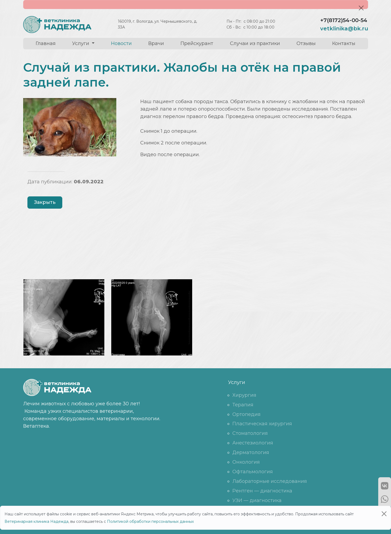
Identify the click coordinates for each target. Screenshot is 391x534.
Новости (121, 43)
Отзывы (306, 43)
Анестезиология (252, 443)
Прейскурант (196, 43)
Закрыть (45, 202)
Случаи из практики (255, 43)
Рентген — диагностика (262, 491)
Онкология (246, 462)
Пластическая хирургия (262, 424)
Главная (46, 43)
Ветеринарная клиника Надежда (36, 521)
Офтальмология (252, 472)
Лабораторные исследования (269, 481)
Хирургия (244, 395)
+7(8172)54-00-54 (343, 20)
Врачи (156, 43)
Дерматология (250, 452)
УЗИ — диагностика (257, 500)
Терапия (242, 405)
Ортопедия (246, 414)
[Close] (361, 8)
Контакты (343, 43)
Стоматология (250, 433)
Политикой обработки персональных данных (150, 521)
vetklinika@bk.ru (344, 28)
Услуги (81, 43)
